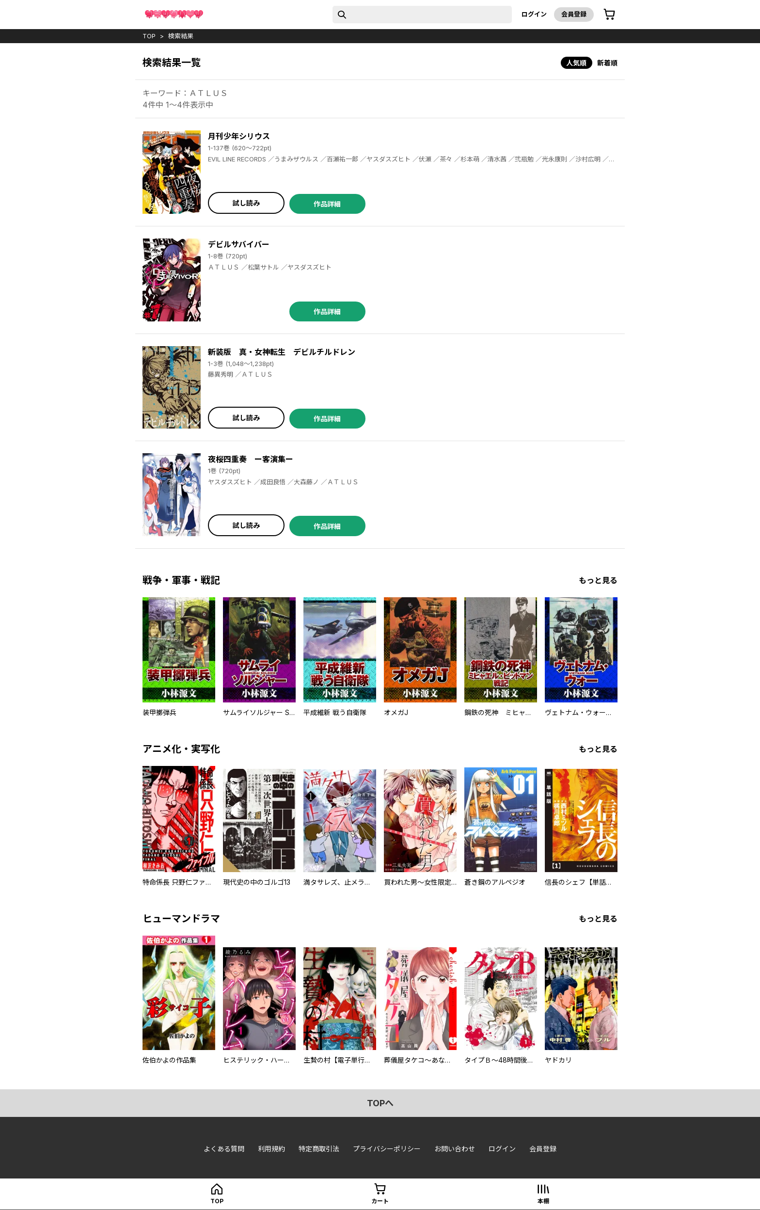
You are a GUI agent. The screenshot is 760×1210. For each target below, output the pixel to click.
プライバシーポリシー (387, 1149)
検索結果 (180, 36)
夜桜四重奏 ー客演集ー (250, 459)
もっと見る (598, 580)
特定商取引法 (319, 1149)
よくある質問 (224, 1149)
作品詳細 (327, 204)
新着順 (607, 63)
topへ (380, 1103)
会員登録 (573, 14)
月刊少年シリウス (239, 136)
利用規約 (271, 1149)
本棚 (543, 1201)
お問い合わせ (454, 1149)
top (149, 36)
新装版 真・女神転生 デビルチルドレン (281, 352)
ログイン (534, 14)
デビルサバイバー (238, 244)
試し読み (246, 203)
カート (380, 1201)
